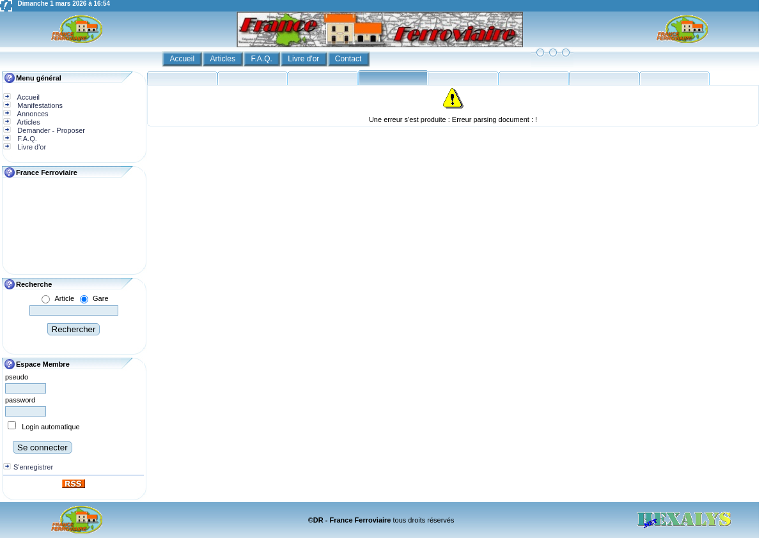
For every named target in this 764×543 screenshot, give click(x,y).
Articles (224, 58)
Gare (100, 298)
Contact (349, 58)
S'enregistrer (33, 467)
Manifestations (39, 105)
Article (64, 298)
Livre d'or (304, 58)
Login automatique (51, 427)
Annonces (31, 114)
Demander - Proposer (50, 130)
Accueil (182, 58)
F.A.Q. (262, 58)
